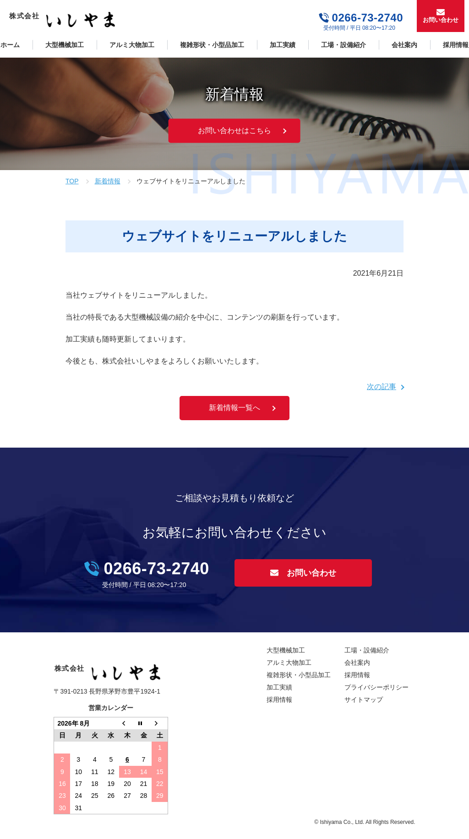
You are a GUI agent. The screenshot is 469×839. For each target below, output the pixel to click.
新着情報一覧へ (234, 407)
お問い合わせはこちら (234, 130)
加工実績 (282, 44)
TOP (72, 181)
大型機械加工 (64, 44)
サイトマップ (363, 699)
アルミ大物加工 (131, 44)
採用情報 (279, 699)
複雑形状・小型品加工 (212, 44)
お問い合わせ (440, 19)
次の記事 (381, 386)
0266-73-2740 (367, 17)
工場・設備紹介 (343, 44)
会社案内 (404, 44)
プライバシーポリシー (376, 687)
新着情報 (107, 181)
